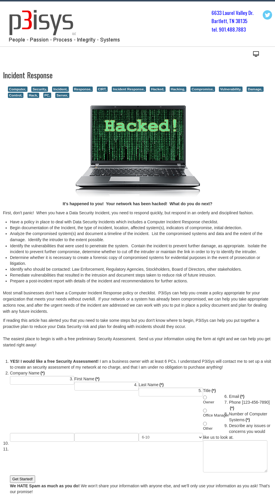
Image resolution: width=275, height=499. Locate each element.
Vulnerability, (230, 89)
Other (208, 428)
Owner (208, 402)
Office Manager (216, 415)
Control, (15, 95)
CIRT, (102, 89)
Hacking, (178, 89)
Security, (39, 89)
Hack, (33, 95)
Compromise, (203, 89)
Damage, (255, 89)
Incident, (60, 89)
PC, (47, 95)
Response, (83, 89)
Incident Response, (129, 89)
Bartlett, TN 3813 (228, 21)
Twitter (267, 15)
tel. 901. (219, 29)
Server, (62, 95)
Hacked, (157, 89)
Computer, (17, 89)
